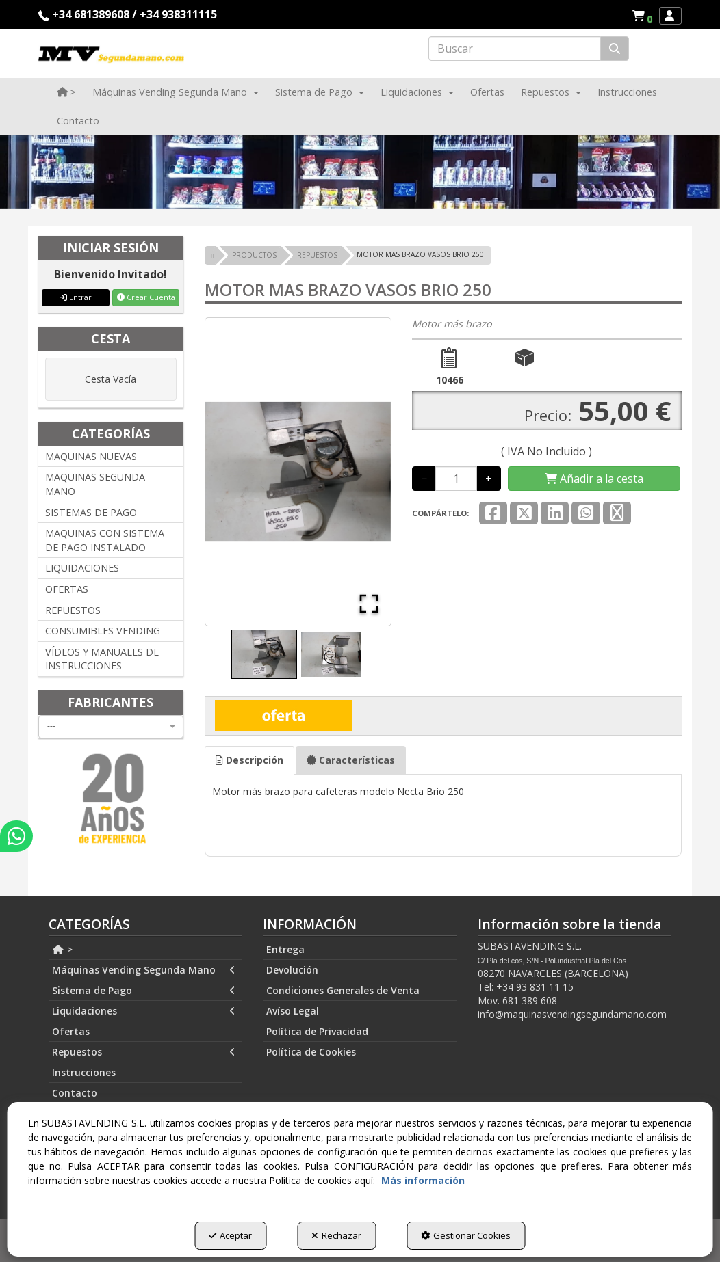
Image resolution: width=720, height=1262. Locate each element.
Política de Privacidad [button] (317, 1031)
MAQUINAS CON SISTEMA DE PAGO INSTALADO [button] (104, 540)
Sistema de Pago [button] (143, 990)
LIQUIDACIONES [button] (82, 567)
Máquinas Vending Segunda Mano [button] (143, 970)
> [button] (62, 949)
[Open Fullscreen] (366, 601)
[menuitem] (642, 15)
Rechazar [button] (336, 1235)
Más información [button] (423, 1180)
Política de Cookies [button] (311, 1051)
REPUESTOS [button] (73, 610)
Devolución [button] (292, 969)
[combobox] (110, 726)
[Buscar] (614, 49)
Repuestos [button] (143, 1052)
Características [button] (351, 759)
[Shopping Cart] (594, 479)
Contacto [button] (74, 1092)
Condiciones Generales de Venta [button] (343, 990)
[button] (644, 15)
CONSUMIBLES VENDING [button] (102, 630)
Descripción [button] (249, 759)
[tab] (249, 760)
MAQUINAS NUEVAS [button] (91, 456)
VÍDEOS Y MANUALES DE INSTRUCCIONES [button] (102, 659)
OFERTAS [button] (66, 588)
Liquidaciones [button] (143, 1011)
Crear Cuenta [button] (146, 297)
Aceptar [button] (230, 1235)
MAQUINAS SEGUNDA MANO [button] (95, 484)
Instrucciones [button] (84, 1072)
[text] (514, 48)
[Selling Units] (456, 478)
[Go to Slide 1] (264, 655)
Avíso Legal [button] (292, 1010)
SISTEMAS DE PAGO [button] (91, 512)
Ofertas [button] (71, 1031)
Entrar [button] (76, 297)
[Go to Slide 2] (331, 654)
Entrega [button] (285, 949)
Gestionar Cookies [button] (466, 1235)
